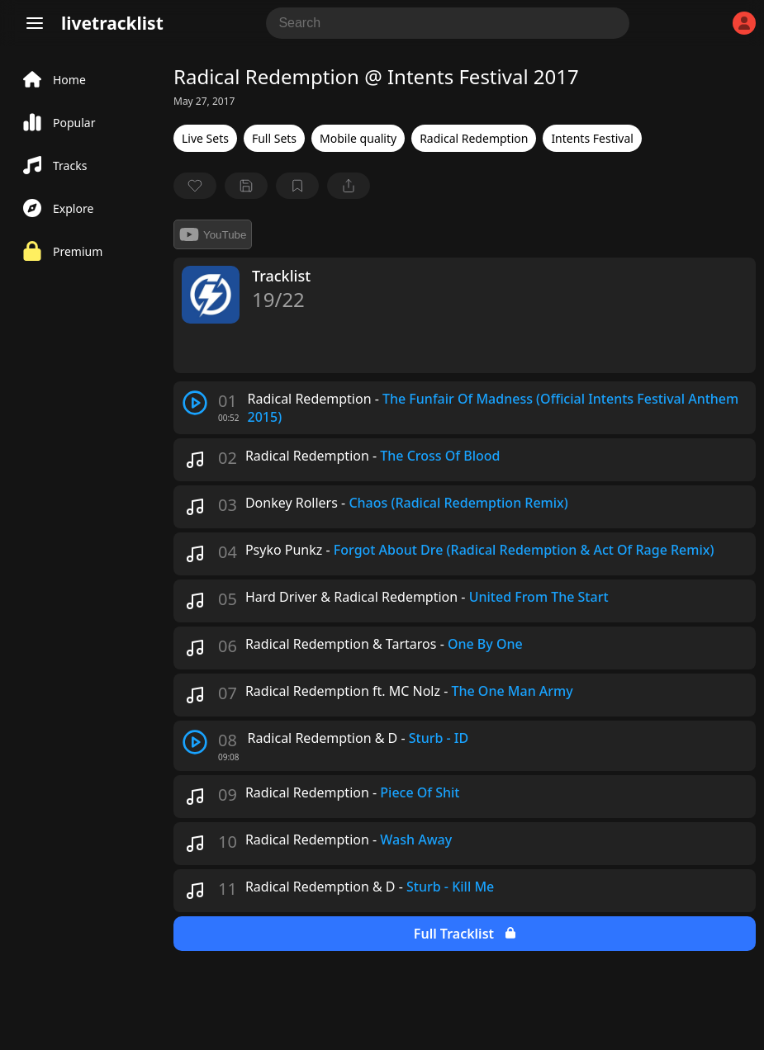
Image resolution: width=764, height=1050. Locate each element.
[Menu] (35, 23)
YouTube (212, 234)
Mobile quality (358, 138)
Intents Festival (592, 138)
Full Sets (274, 138)
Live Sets (205, 138)
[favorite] (194, 186)
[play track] (195, 403)
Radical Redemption (474, 138)
